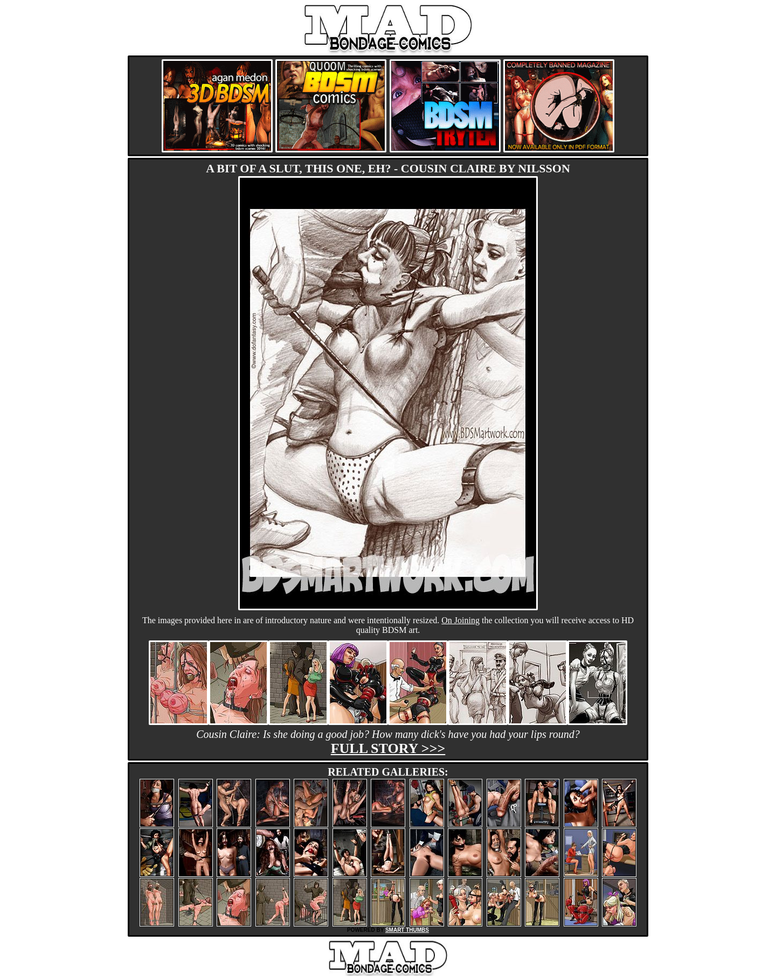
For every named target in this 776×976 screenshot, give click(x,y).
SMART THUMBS (407, 930)
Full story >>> (388, 748)
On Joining (460, 620)
